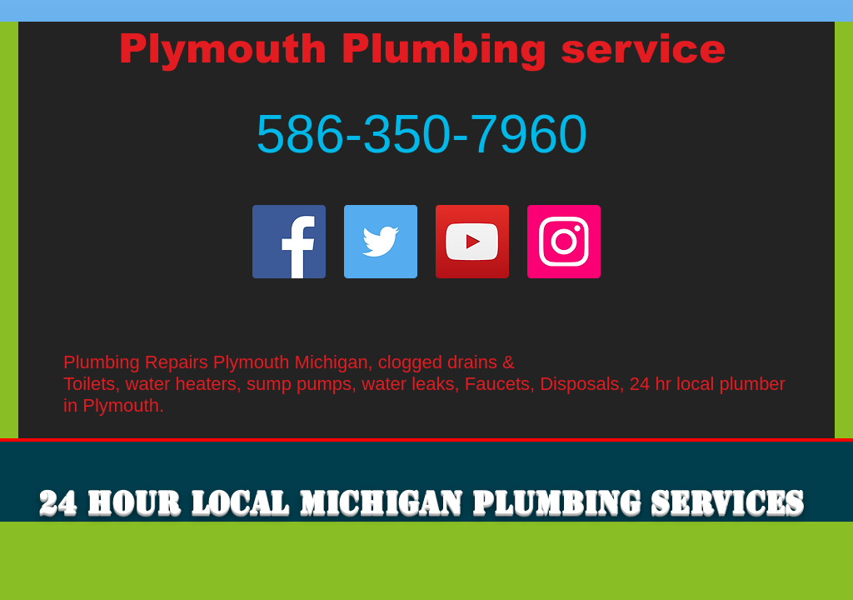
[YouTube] (472, 241)
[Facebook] (289, 241)
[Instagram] (564, 241)
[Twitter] (380, 241)
